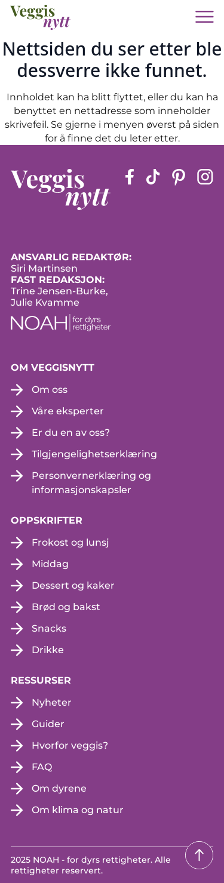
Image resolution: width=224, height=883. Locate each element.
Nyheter (52, 702)
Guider (48, 724)
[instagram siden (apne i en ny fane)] (205, 189)
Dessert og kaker (73, 585)
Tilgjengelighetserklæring (94, 454)
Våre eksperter (68, 411)
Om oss (49, 389)
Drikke (48, 650)
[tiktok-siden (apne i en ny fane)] (153, 189)
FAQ (42, 767)
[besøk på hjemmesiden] (40, 17)
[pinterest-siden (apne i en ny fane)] (178, 189)
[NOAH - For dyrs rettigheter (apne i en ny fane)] (112, 323)
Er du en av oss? (71, 432)
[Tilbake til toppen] (199, 855)
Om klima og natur (78, 810)
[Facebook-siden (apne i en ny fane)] (129, 189)
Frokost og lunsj (70, 542)
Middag (50, 564)
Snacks (49, 628)
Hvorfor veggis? (70, 745)
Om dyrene (59, 788)
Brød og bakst (66, 607)
